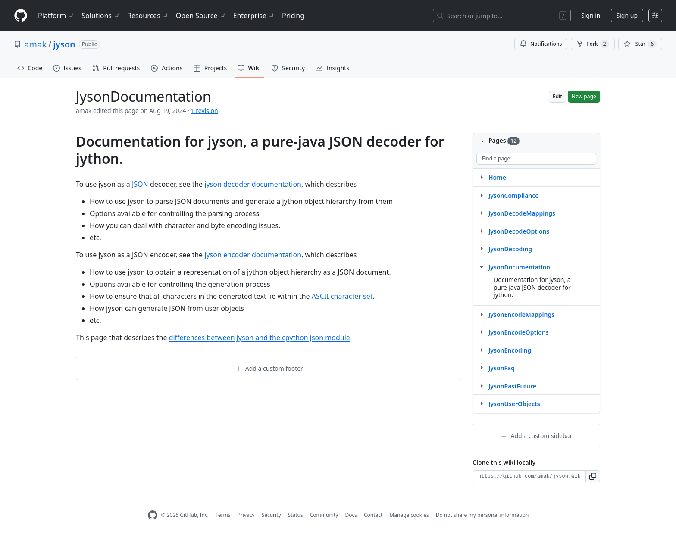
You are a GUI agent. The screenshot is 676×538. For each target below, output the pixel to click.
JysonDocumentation (519, 267)
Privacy (246, 515)
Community (324, 515)
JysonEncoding (509, 350)
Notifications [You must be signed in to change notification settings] (541, 43)
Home (497, 177)
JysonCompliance (513, 195)
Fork (592, 44)
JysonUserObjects (514, 404)
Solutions (100, 15)
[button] (593, 476)
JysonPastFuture (512, 386)
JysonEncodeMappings (521, 314)
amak (35, 44)
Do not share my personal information (482, 515)
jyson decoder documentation (252, 184)
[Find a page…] (536, 159)
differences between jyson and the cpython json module (259, 337)
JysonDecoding (510, 249)
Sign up (627, 15)
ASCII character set (342, 296)
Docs (351, 515)
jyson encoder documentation (252, 255)
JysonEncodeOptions (518, 332)
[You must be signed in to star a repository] (640, 44)
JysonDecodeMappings (521, 213)
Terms (223, 515)
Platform (56, 15)
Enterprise (254, 15)
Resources (148, 15)
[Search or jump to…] (501, 15)
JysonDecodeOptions (518, 231)
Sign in (590, 15)
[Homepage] (21, 16)
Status (295, 515)
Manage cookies (409, 515)
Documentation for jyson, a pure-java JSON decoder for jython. (532, 287)
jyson (64, 44)
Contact (373, 515)
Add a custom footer (269, 368)
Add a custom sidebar (536, 436)
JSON (140, 184)
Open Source (201, 15)
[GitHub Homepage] (152, 515)
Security (271, 515)
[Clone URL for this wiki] (529, 476)
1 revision (204, 110)
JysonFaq (501, 368)
